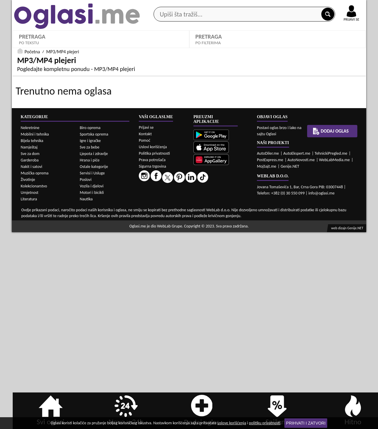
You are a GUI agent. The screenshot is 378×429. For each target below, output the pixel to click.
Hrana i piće (90, 356)
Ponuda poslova (304, 47)
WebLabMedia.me (334, 356)
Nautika (86, 395)
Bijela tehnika (32, 337)
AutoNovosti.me (301, 356)
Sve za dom (30, 350)
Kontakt (298, 5)
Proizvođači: (119, 143)
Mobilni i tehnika (35, 331)
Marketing (266, 6)
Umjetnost (29, 389)
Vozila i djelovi (92, 382)
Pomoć (144, 337)
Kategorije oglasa (50, 47)
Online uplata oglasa (339, 6)
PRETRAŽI (278, 190)
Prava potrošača (152, 356)
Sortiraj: (293, 163)
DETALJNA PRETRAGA (101, 190)
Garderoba (30, 356)
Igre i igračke (90, 337)
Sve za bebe (89, 343)
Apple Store (194, 5)
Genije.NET (290, 363)
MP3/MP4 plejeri (38, 151)
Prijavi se (146, 324)
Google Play (156, 5)
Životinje (28, 376)
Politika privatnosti (154, 350)
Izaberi (117, 152)
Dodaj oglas (347, 47)
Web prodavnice (100, 47)
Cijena (114, 163)
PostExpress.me (270, 356)
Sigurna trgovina (152, 363)
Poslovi (86, 376)
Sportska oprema (94, 331)
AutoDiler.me (268, 350)
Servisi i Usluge (92, 369)
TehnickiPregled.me (331, 350)
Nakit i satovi (31, 363)
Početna (32, 201)
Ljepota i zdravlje (94, 350)
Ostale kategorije (94, 363)
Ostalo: (25, 163)
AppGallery (231, 6)
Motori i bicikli (92, 389)
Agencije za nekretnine (202, 47)
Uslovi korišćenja (153, 343)
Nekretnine (30, 324)
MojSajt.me (266, 363)
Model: (203, 143)
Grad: (202, 163)
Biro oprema (90, 324)
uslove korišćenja (231, 422)
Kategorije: (28, 143)
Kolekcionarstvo (34, 382)
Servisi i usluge (256, 47)
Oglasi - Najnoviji (307, 172)
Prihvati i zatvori (306, 423)
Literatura (29, 395)
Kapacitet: (295, 143)
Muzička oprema (34, 369)
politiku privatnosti (264, 422)
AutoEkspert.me (296, 350)
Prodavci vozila (147, 47)
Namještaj (29, 343)
